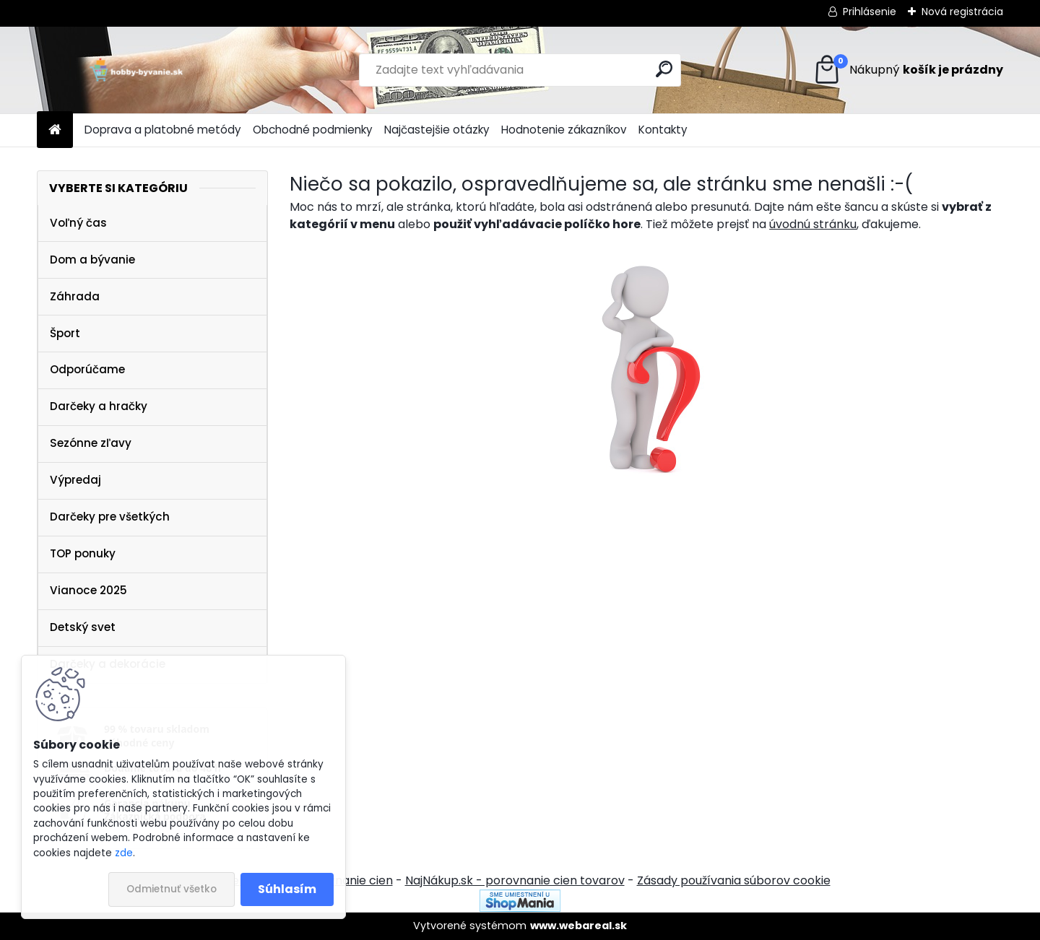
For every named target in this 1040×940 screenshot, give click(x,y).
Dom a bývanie (92, 259)
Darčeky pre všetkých (110, 516)
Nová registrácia (962, 11)
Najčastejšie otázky (437, 129)
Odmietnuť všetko (171, 889)
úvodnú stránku (813, 224)
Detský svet (83, 627)
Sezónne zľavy (90, 443)
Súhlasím (287, 889)
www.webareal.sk (578, 925)
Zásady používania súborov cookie (734, 880)
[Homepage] (55, 130)
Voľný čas (78, 222)
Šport (65, 333)
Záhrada (75, 296)
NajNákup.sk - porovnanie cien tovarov (515, 880)
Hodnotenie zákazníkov (564, 129)
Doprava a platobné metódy (162, 129)
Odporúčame (87, 369)
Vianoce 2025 (88, 590)
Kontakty (663, 129)
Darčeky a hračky (98, 406)
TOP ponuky (83, 553)
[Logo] (136, 70)
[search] (664, 69)
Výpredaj (75, 479)
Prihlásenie (869, 11)
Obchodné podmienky (313, 129)
